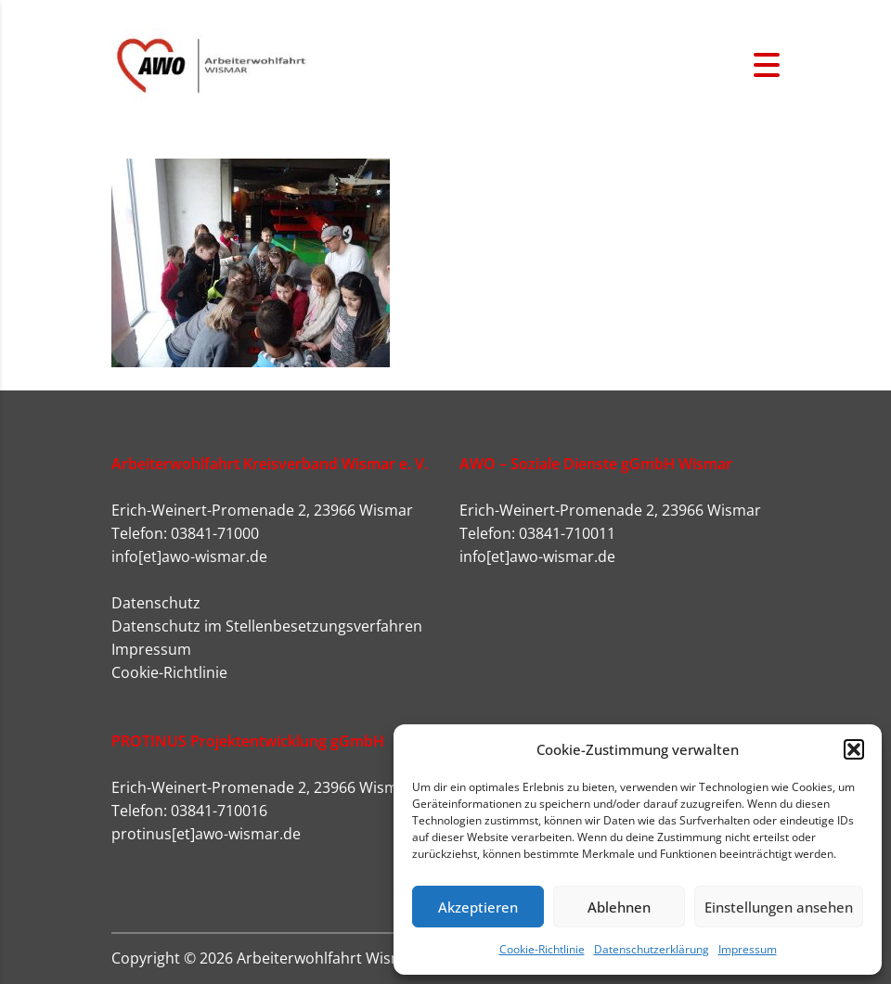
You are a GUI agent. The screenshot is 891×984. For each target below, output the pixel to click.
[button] (854, 749)
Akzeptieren (478, 907)
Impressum (747, 949)
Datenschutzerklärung (651, 949)
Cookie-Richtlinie (542, 949)
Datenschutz (155, 603)
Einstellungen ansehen (778, 907)
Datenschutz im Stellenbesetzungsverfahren (266, 626)
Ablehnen (619, 907)
